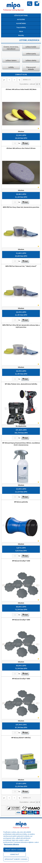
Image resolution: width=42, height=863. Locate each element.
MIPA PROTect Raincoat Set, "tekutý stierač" (21, 266)
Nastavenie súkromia (11, 844)
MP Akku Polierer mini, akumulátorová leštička (21, 384)
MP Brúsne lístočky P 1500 (21, 561)
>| (19, 80)
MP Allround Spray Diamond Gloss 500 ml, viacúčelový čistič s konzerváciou (21, 444)
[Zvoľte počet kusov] (15, 143)
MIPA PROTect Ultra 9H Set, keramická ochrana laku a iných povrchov (21, 326)
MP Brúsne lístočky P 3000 (21, 679)
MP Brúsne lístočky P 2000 (21, 620)
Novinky (21, 35)
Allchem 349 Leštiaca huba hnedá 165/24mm (21, 89)
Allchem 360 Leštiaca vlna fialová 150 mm (21, 148)
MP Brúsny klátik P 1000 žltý (21, 738)
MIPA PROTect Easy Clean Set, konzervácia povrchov (21, 207)
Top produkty (21, 27)
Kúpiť (25, 143)
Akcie (21, 31)
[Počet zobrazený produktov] (38, 84)
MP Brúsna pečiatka (21, 502)
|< (4, 80)
